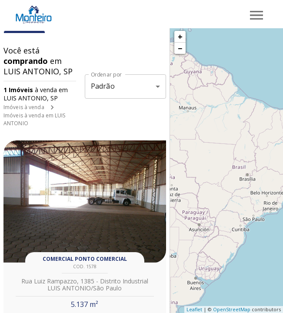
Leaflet (194, 309)
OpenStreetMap (231, 309)
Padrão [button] (103, 86)
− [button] (180, 48)
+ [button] (180, 36)
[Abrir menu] (256, 15)
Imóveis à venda (23, 107)
